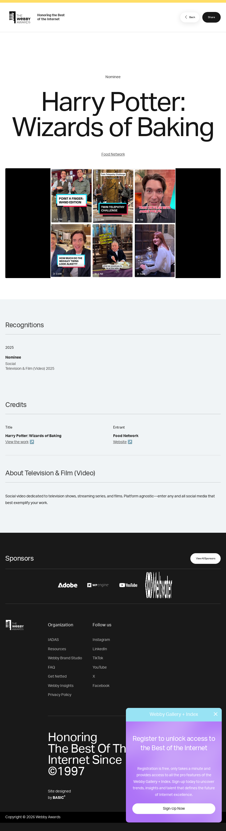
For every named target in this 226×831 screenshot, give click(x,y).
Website (120, 442)
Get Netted (57, 676)
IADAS (53, 640)
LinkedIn (100, 649)
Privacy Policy (59, 695)
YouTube (100, 667)
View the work (16, 442)
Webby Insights (60, 686)
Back (189, 17)
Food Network (113, 154)
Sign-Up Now (174, 809)
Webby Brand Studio (65, 658)
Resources (57, 649)
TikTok (98, 658)
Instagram (101, 640)
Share (211, 17)
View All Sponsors (205, 558)
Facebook (101, 686)
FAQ (51, 667)
